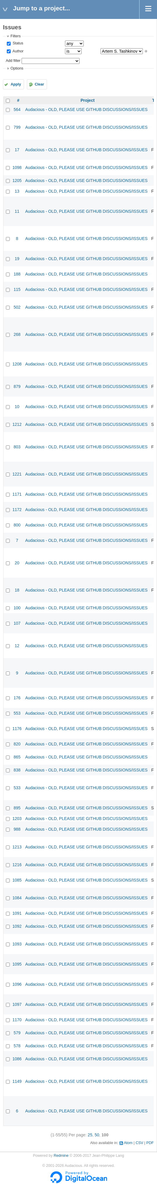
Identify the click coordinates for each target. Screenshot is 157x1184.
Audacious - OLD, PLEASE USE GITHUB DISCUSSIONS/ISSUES (86, 109)
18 (17, 590)
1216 (17, 864)
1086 (17, 1058)
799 (17, 127)
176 (17, 697)
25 (90, 1135)
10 (17, 406)
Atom (128, 1143)
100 (17, 607)
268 (17, 334)
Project (87, 100)
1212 (17, 424)
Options (16, 68)
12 (17, 645)
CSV (139, 1143)
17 (17, 149)
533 (17, 787)
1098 (17, 167)
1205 (17, 180)
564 (17, 109)
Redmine (61, 1156)
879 (17, 386)
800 (17, 525)
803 (17, 446)
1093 (17, 944)
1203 (17, 818)
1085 (17, 880)
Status (17, 43)
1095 (17, 964)
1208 (17, 364)
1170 (17, 1019)
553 (17, 713)
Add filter (13, 61)
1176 (17, 728)
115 (17, 289)
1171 (17, 494)
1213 (17, 847)
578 (17, 1045)
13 (17, 191)
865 (17, 757)
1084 (17, 897)
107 (17, 623)
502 (17, 307)
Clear (39, 84)
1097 (17, 1004)
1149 (17, 1081)
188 (17, 274)
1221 (17, 474)
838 (17, 770)
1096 (17, 984)
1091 (17, 913)
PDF (150, 1143)
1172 (17, 509)
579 (17, 1032)
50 (97, 1135)
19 (17, 258)
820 (17, 744)
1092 (17, 926)
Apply (16, 84)
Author (17, 51)
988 (17, 829)
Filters (15, 36)
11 (17, 211)
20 (17, 562)
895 (17, 808)
